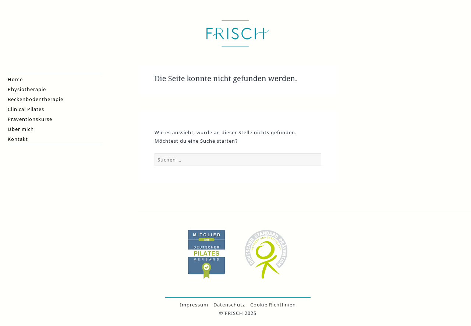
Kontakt (18, 139)
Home (15, 79)
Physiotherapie (27, 89)
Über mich (21, 129)
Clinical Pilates (26, 109)
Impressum (194, 304)
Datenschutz (229, 304)
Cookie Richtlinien (273, 304)
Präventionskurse (30, 119)
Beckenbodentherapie (35, 99)
